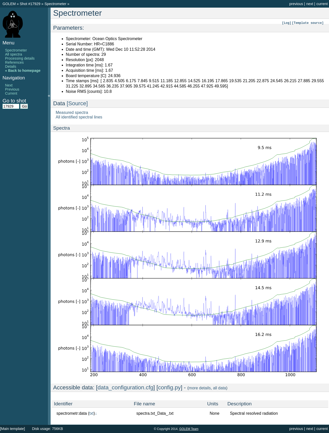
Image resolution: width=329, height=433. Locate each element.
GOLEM (10, 4)
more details (200, 388)
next (309, 4)
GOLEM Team (188, 429)
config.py (169, 387)
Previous (12, 89)
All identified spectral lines (79, 117)
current (322, 4)
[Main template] (12, 429)
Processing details (20, 58)
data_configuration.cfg (125, 387)
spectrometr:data (71, 413)
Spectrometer (56, 4)
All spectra (13, 54)
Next (9, 85)
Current (11, 93)
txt (91, 413)
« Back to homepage (22, 70)
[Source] (77, 103)
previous (296, 4)
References (14, 62)
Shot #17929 (30, 4)
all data (219, 388)
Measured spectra (72, 112)
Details (10, 66)
